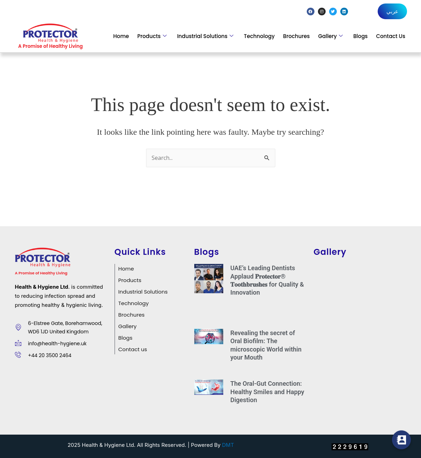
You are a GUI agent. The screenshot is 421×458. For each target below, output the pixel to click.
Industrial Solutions (205, 36)
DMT (228, 445)
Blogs (360, 36)
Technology (259, 36)
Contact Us (390, 36)
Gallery (330, 36)
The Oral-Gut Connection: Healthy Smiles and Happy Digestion (267, 392)
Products (152, 36)
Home (121, 36)
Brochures (296, 36)
